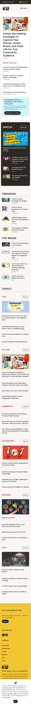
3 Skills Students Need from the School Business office (20, 219)
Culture (5, 58)
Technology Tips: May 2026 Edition (14, 92)
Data (13, 247)
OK (15, 701)
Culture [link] (4, 651)
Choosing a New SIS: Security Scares (19, 168)
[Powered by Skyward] (8, 2)
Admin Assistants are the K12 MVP (13, 532)
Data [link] (3, 660)
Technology (6, 88)
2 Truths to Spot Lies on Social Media (14, 586)
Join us (5, 621)
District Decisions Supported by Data (18, 277)
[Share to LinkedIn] (6, 635)
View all (24, 127)
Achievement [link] (6, 648)
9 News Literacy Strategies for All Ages (19, 200)
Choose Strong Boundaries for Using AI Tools (20, 209)
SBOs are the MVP (8, 518)
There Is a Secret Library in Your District (20, 244)
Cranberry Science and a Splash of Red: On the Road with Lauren (20, 159)
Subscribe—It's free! (12, 113)
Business (14, 223)
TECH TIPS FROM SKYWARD (9, 94)
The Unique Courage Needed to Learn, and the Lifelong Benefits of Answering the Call (15, 431)
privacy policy (12, 693)
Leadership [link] (5, 645)
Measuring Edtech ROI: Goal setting (14, 149)
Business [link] (4, 654)
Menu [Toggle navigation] (23, 8)
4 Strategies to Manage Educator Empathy (20, 229)
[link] (5, 666)
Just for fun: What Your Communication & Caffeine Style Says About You (19, 267)
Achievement (6, 79)
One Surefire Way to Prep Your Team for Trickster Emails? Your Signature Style (20, 254)
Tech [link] (3, 657)
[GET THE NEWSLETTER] (23, 2)
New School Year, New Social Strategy (15, 391)
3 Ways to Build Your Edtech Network (14, 342)
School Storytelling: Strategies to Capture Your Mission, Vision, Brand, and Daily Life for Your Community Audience (14, 44)
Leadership (6, 71)
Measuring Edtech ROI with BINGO (19, 176)
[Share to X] (3, 635)
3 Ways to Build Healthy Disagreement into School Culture (15, 464)
